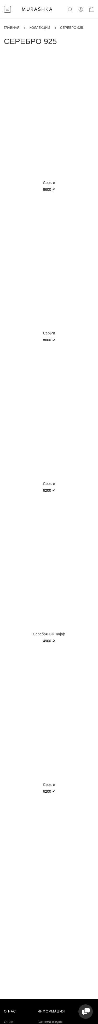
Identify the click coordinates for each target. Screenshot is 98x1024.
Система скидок (49, 1022)
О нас (8, 1022)
